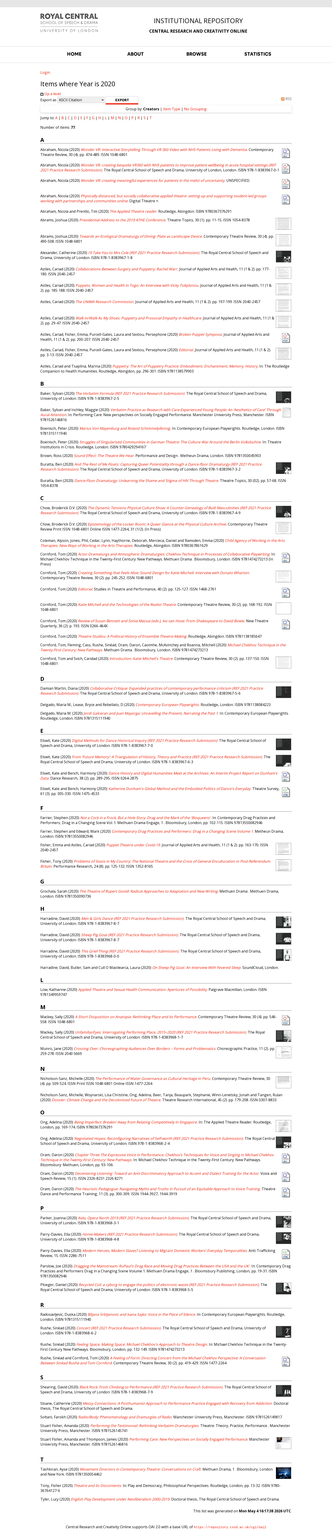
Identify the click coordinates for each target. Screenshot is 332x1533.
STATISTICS (257, 54)
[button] (122, 100)
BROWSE (196, 54)
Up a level (50, 93)
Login (45, 72)
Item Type (171, 108)
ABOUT (135, 54)
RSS (285, 98)
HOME (74, 54)
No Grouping (195, 108)
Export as (48, 99)
